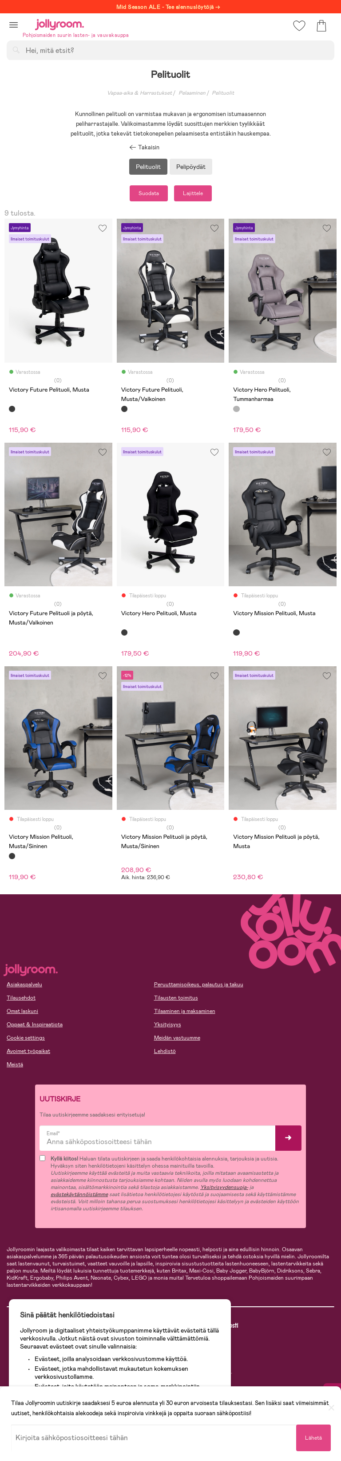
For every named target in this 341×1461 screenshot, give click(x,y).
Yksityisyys (167, 1024)
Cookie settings (26, 1037)
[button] (13, 24)
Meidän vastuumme (177, 1037)
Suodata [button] (149, 193)
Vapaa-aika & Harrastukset (139, 92)
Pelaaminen (192, 92)
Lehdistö (165, 1051)
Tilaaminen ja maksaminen (184, 1011)
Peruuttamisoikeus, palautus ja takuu (198, 984)
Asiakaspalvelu (24, 984)
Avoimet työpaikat (28, 1051)
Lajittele (193, 193)
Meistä (15, 1064)
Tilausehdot (21, 997)
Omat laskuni (22, 1011)
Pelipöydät (191, 167)
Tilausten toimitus (176, 997)
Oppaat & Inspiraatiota (35, 1024)
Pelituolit (223, 92)
